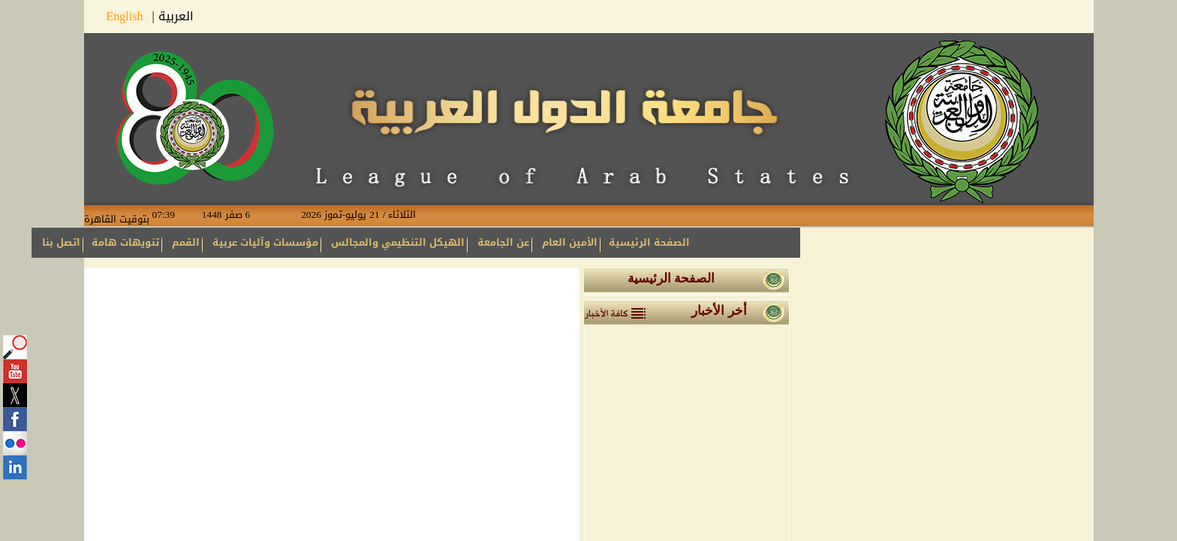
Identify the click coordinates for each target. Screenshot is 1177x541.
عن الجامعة (503, 242)
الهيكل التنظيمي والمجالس (398, 242)
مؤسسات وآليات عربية (265, 242)
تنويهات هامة (125, 242)
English (129, 16)
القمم (186, 242)
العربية (176, 16)
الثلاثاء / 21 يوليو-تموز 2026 (346, 214)
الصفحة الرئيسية (649, 242)
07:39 (175, 214)
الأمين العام (570, 242)
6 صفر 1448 (238, 214)
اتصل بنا (61, 242)
